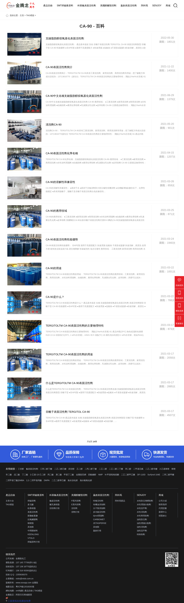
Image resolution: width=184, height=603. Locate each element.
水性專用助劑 (143, 516)
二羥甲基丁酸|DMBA (15, 480)
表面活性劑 (33, 512)
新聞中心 (163, 512)
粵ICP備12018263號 (25, 586)
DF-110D (141, 474)
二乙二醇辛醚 (151, 469)
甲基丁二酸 (69, 474)
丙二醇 (128, 469)
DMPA (46, 480)
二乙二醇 (103, 469)
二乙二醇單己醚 (59, 480)
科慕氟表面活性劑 (86, 5)
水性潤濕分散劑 (144, 504)
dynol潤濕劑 (98, 516)
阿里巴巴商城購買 (24, 595)
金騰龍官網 (81, 474)
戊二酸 (17, 474)
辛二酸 (9, 474)
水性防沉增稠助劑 (145, 501)
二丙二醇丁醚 (91, 469)
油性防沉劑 (142, 519)
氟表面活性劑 (32, 469)
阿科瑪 (144, 5)
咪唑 (173, 469)
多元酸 (31, 504)
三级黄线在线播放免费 (19, 601)
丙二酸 (51, 474)
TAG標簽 (30, 15)
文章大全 (10, 501)
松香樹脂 (32, 508)
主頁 (22, 15)
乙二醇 (80, 469)
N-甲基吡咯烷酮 (112, 474)
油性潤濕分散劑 (144, 523)
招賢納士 (163, 516)
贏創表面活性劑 (129, 5)
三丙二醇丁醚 (46, 469)
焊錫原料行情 (34, 542)
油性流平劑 (142, 530)
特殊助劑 (141, 534)
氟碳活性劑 (54, 501)
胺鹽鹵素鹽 (33, 516)
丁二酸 (25, 474)
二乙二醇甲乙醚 (128, 474)
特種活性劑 (98, 501)
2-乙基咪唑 (164, 469)
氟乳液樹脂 (54, 504)
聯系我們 (163, 504)
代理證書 (163, 508)
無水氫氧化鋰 (86, 480)
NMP (100, 474)
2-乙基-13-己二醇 (37, 474)
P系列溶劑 (76, 501)
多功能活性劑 (99, 512)
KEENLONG (33, 534)
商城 (168, 5)
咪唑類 (31, 523)
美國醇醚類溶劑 (108, 5)
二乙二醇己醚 (60, 469)
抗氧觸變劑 (33, 519)
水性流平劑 (142, 508)
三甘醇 (21, 469)
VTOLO (31, 538)
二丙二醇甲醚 (168, 474)
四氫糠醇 (92, 474)
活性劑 (74, 508)
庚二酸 (59, 474)
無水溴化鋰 (73, 480)
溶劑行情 (75, 512)
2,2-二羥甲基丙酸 (34, 480)
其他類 (31, 527)
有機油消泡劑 (99, 504)
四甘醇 (71, 469)
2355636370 (21, 574)
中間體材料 (33, 530)
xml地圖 (19, 591)
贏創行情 (97, 530)
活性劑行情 (54, 508)
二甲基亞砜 (138, 469)
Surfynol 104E (153, 474)
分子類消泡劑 (99, 508)
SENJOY (156, 5)
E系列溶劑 (76, 504)
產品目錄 (47, 5)
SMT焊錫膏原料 (65, 5)
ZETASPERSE (99, 523)
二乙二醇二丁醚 (116, 469)
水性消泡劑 (142, 512)
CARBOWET (99, 519)
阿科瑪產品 (120, 501)
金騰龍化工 (21, 558)
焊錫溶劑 (32, 501)
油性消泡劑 (142, 527)
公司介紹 (163, 501)
